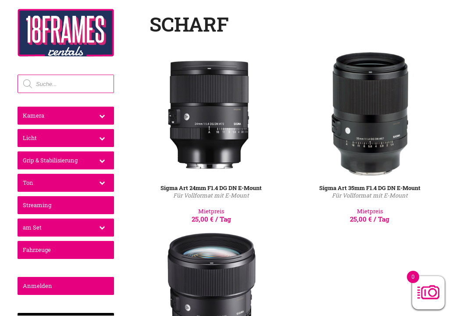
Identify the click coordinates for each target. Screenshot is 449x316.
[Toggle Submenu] (102, 116)
